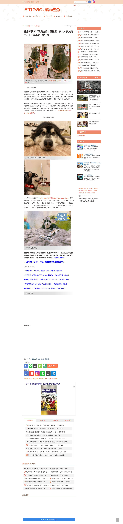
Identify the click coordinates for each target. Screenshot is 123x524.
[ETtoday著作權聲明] (50, 378)
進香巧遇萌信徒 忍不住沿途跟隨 (35, 488)
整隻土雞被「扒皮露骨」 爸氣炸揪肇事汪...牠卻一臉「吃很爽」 (44, 448)
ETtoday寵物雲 (42, 10)
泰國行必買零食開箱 (88, 154)
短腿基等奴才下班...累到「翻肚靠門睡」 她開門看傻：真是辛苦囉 (47, 451)
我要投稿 (81, 188)
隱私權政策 (81, 193)
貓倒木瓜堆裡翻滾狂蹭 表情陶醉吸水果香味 (94, 106)
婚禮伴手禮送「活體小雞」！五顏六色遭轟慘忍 (89, 60)
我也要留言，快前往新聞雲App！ (49, 519)
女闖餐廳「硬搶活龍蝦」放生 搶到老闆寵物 (89, 46)
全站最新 (68, 420)
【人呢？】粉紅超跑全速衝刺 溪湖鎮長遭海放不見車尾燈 (41, 384)
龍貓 (42, 359)
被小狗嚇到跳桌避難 (94, 113)
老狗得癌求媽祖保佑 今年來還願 (61, 482)
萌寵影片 (38, 16)
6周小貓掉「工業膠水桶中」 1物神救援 (35, 468)
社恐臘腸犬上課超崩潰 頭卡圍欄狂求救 (89, 71)
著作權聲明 (87, 193)
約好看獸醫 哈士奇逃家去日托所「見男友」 (88, 35)
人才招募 (86, 188)
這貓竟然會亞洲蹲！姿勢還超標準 (94, 122)
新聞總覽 (28, 16)
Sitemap (95, 190)
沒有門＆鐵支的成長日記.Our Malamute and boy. (53, 198)
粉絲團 (89, 1)
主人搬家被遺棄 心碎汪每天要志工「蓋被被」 (88, 54)
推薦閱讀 (30, 420)
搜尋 (86, 2)
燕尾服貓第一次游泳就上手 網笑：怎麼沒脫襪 (89, 41)
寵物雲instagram (93, 1)
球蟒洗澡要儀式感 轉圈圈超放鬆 (35, 482)
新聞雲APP (38, 2)
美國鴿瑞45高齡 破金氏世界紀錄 (59, 475)
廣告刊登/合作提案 (83, 190)
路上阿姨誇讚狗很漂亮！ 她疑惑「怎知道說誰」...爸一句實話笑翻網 (45, 432)
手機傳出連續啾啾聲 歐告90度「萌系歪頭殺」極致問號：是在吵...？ (47, 438)
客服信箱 (90, 190)
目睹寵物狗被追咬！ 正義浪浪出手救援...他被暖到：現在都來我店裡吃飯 (46, 442)
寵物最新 (55, 420)
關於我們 (91, 188)
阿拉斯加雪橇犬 (36, 359)
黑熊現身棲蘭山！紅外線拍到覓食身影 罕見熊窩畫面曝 (94, 97)
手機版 (32, 2)
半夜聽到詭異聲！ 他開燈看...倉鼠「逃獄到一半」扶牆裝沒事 (45, 445)
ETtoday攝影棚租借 (88, 175)
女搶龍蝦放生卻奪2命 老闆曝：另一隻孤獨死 (88, 38)
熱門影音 (42, 420)
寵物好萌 (48, 16)
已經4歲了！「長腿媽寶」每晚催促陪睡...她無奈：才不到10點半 (46, 425)
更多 (97, 77)
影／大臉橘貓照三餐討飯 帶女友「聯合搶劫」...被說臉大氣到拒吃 (47, 455)
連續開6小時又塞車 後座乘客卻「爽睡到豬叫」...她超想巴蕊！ (46, 428)
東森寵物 (69, 16)
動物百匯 (58, 16)
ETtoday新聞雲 (26, 2)
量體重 (47, 359)
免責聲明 (93, 193)
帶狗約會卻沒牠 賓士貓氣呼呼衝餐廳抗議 (88, 68)
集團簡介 (96, 188)
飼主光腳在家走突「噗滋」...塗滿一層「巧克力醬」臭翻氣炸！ (43, 435)
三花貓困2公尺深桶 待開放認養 (59, 485)
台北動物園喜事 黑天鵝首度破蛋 (59, 468)
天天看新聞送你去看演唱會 (90, 145)
